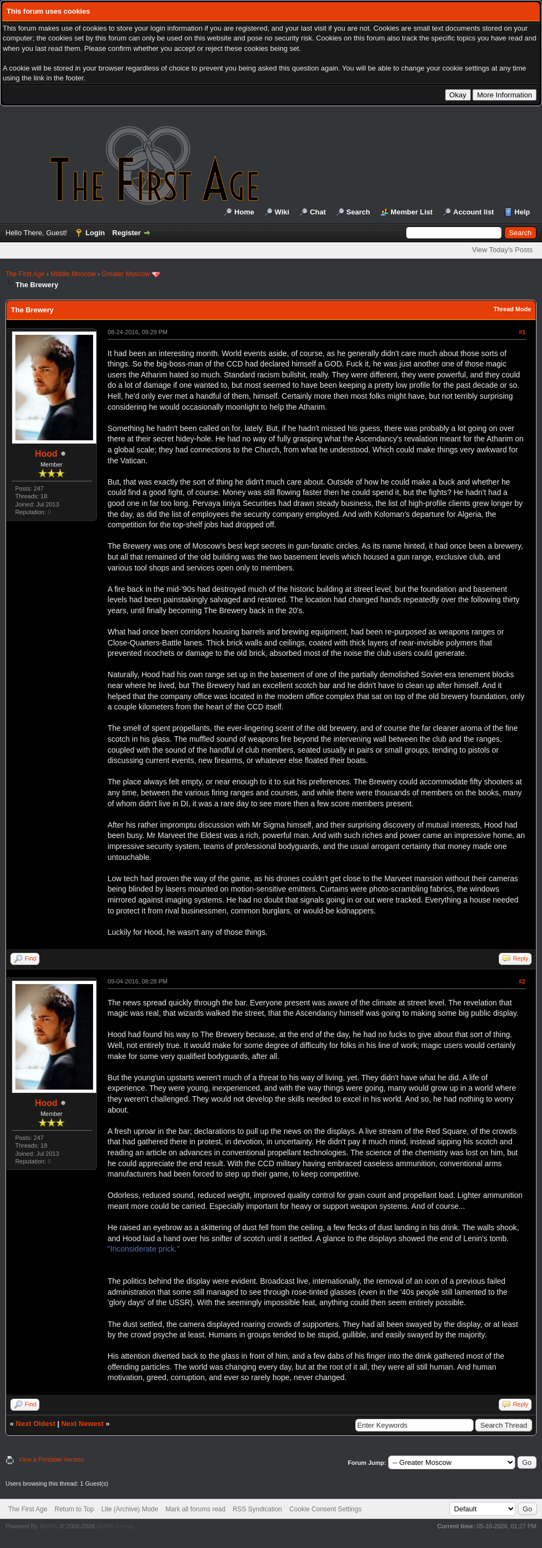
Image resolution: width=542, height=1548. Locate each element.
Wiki (282, 212)
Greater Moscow (125, 274)
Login (95, 233)
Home (244, 212)
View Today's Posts (502, 250)
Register (126, 233)
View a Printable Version (51, 1459)
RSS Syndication (257, 1509)
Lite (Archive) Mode (129, 1509)
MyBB (47, 1526)
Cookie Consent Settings (325, 1509)
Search (358, 212)
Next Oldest (35, 1423)
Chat (318, 212)
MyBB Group (114, 1526)
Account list (473, 212)
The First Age (24, 274)
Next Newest (82, 1423)
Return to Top (74, 1509)
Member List (412, 212)
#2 (521, 981)
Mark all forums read (195, 1509)
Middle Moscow (73, 274)
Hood (46, 453)
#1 (521, 332)
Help (522, 212)
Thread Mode (512, 309)
